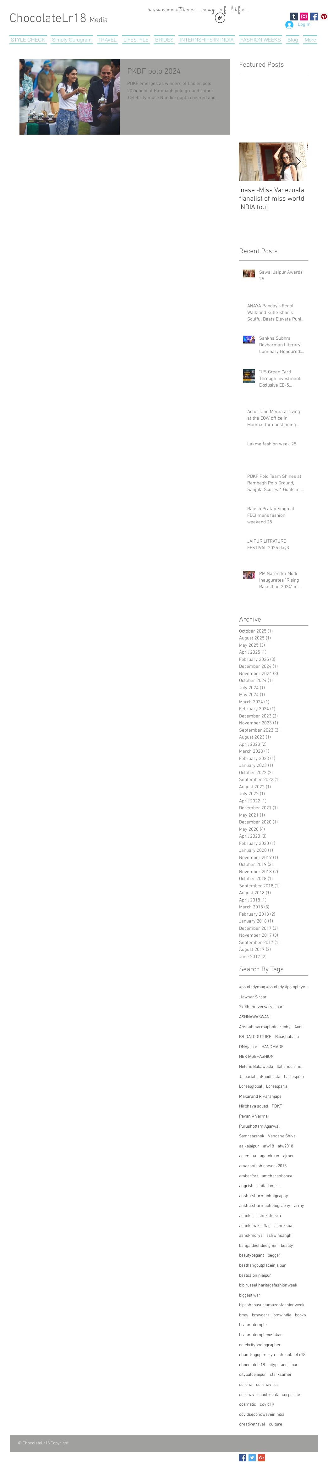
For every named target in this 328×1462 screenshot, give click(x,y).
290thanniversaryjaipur (261, 1007)
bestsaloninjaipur (255, 1275)
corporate (291, 1395)
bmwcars (261, 1315)
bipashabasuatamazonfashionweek (271, 1305)
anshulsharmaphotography (264, 1205)
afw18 (268, 1146)
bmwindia (282, 1315)
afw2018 (285, 1146)
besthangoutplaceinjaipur (262, 1265)
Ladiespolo (294, 1077)
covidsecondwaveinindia (261, 1414)
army (299, 1205)
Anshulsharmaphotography (265, 1027)
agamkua (247, 1156)
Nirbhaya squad (253, 1106)
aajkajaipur (249, 1146)
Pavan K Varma (253, 1116)
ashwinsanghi (279, 1235)
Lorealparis (276, 1086)
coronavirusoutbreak (258, 1395)
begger (274, 1255)
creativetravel (252, 1424)
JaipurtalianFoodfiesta (259, 1077)
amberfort (248, 1176)
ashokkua (283, 1226)
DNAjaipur (248, 1047)
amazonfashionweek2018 (263, 1166)
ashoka (246, 1216)
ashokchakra (268, 1216)
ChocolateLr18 (58, 18)
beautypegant (251, 1255)
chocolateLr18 (292, 1355)
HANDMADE (272, 1047)
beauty (287, 1245)
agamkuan (269, 1156)
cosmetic (247, 1404)
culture (275, 1424)
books (300, 1315)
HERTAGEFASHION (256, 1056)
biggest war (249, 1295)
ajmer (288, 1156)
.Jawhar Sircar (253, 997)
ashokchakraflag (255, 1226)
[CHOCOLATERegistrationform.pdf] (220, 19)
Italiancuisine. (289, 1066)
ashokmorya (251, 1235)
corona (245, 1384)
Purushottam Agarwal (259, 1126)
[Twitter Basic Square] (252, 1457)
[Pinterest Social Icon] (324, 16)
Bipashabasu (287, 1037)
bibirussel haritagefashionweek (268, 1285)
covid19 (267, 1404)
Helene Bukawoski (256, 1066)
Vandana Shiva (282, 1136)
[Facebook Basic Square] (242, 1457)
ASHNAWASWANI (255, 1017)
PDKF (277, 1106)
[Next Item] (298, 162)
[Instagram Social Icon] (304, 16)
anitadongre (268, 1186)
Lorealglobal (250, 1086)
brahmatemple (253, 1325)
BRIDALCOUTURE (255, 1037)
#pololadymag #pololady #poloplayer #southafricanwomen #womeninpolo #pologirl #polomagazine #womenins (273, 987)
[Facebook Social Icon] (314, 16)
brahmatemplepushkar (260, 1335)
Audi (298, 1027)
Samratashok (251, 1136)
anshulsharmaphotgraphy (263, 1196)
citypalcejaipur (252, 1374)
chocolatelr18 (252, 1365)
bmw (243, 1315)
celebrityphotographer (260, 1345)
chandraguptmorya (257, 1355)
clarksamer (281, 1374)
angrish (246, 1186)
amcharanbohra (277, 1176)
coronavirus (267, 1384)
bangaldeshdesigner (258, 1245)
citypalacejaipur (283, 1365)
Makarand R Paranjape (260, 1096)
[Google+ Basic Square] (261, 1457)
